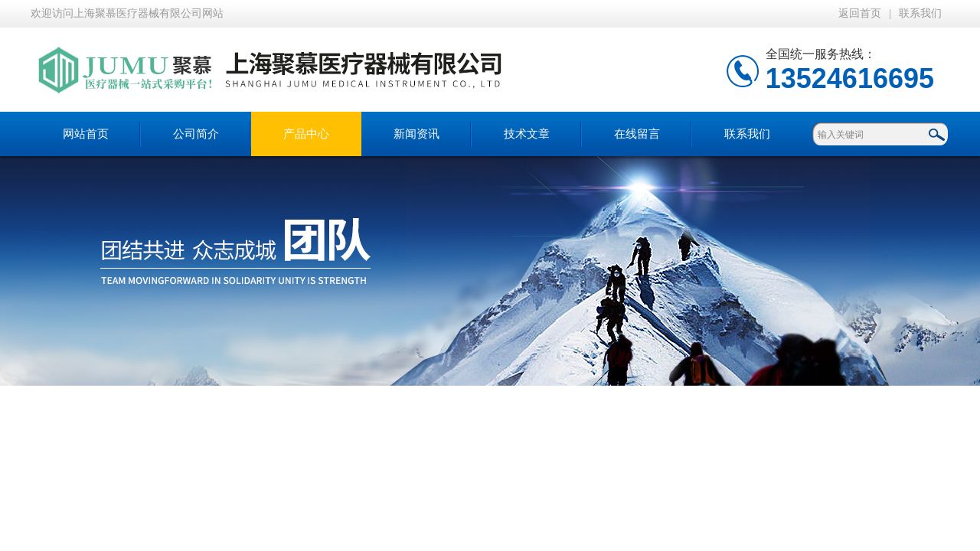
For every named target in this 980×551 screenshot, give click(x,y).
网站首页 (86, 134)
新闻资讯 (416, 134)
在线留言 (637, 134)
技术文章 (527, 134)
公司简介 (196, 134)
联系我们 (920, 13)
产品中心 (306, 134)
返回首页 (859, 13)
